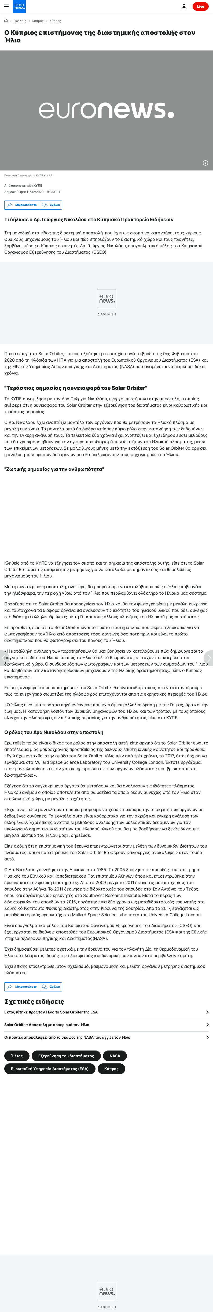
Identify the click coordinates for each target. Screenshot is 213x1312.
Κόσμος (37, 21)
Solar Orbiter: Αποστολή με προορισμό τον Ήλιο (46, 1024)
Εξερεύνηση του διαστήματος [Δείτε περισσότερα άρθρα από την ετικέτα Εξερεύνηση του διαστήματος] (66, 1055)
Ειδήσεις (19, 21)
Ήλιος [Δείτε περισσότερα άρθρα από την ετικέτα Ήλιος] (17, 1055)
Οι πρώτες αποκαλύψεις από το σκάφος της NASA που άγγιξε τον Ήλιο (67, 1037)
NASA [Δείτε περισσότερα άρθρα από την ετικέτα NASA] (115, 1055)
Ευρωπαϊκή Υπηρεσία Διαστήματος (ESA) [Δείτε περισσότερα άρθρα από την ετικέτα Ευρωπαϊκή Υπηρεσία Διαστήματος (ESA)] (50, 1068)
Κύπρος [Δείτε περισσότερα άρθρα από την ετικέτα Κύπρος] (111, 1068)
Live (200, 6)
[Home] (6, 21)
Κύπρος (55, 21)
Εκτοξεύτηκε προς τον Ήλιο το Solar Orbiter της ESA (51, 1012)
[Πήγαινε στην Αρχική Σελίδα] (19, 6)
